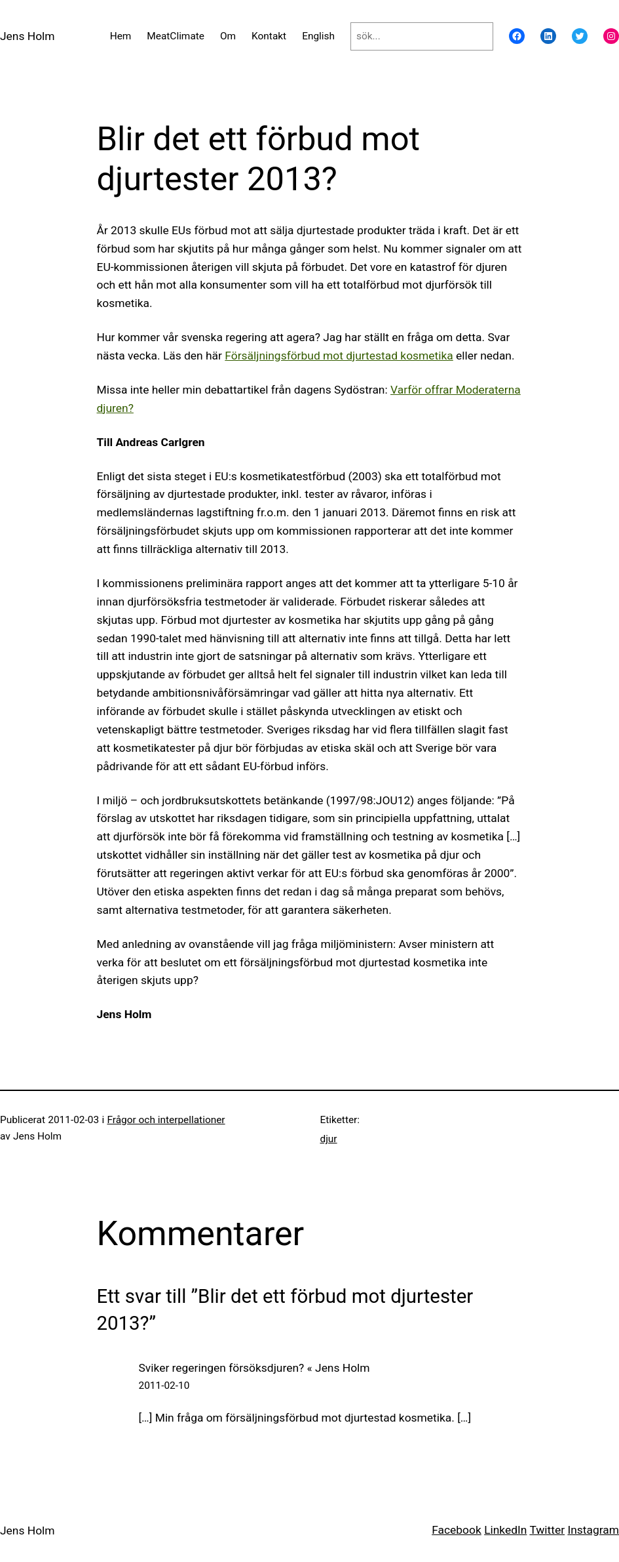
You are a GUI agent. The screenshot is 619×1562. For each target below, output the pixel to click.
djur (328, 1139)
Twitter (547, 1529)
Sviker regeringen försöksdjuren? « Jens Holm (254, 1367)
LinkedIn (505, 1529)
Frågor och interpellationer (166, 1120)
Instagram (593, 1529)
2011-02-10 (164, 1385)
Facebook (456, 1529)
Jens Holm (27, 36)
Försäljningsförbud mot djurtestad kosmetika (339, 355)
